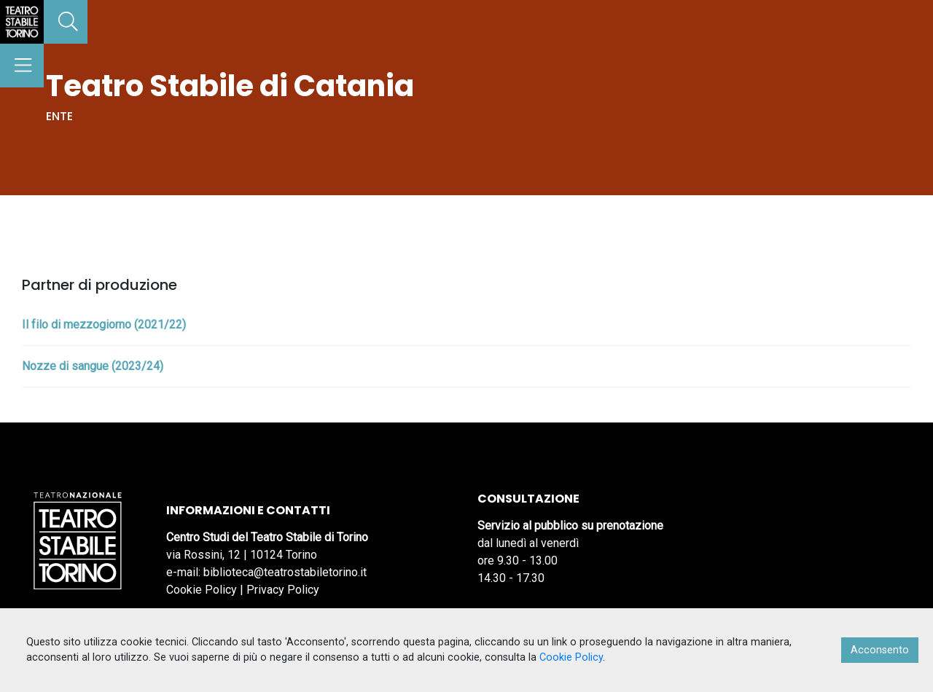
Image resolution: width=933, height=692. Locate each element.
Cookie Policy (201, 590)
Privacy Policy (282, 590)
